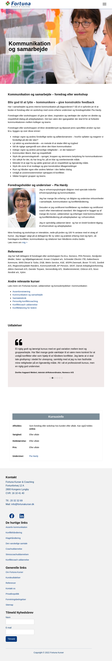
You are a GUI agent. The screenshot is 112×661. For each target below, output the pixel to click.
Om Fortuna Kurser (14, 572)
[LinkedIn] (21, 513)
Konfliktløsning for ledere (25, 308)
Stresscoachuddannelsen (17, 554)
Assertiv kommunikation (16, 527)
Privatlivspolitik (12, 594)
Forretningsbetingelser (16, 599)
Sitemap (9, 605)
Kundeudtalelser (13, 577)
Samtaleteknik (19, 298)
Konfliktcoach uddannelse (25, 304)
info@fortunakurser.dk (22, 504)
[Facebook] (10, 513)
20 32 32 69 (16, 500)
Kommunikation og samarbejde (28, 294)
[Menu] (104, 6)
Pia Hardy (33, 456)
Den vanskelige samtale (16, 543)
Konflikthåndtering (14, 532)
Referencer (11, 583)
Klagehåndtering (13, 538)
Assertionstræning (21, 291)
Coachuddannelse (14, 549)
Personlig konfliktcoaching (25, 301)
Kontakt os (10, 588)
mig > (24, 242)
